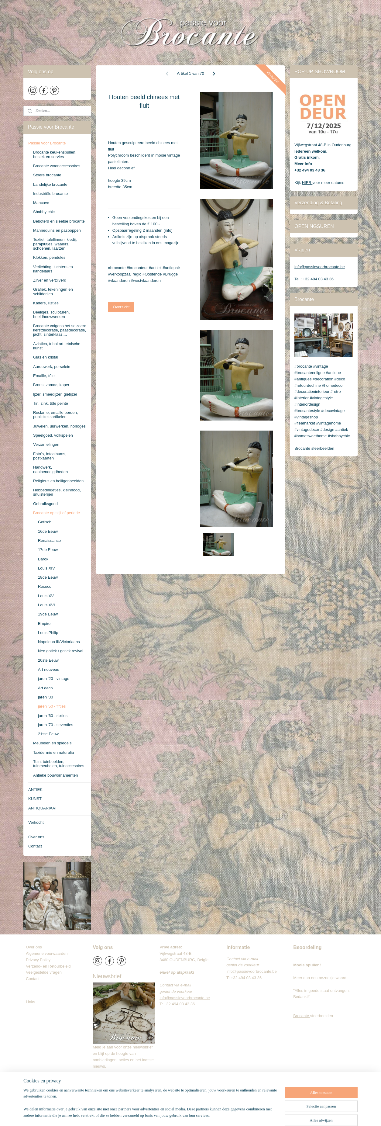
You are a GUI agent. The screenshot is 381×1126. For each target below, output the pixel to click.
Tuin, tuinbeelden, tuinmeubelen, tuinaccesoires (58, 763)
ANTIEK (35, 789)
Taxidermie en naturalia (53, 752)
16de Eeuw (48, 531)
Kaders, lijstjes (46, 303)
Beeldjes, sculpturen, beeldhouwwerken (51, 314)
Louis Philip (48, 632)
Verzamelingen (46, 444)
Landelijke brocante (50, 184)
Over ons (36, 837)
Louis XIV (46, 568)
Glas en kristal (45, 357)
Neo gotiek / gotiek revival (60, 651)
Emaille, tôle (44, 375)
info (168, 230)
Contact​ (35, 978)
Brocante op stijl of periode (56, 513)
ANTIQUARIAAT (42, 808)
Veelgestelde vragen (44, 972)
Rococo (44, 586)
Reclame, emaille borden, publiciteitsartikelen (55, 414)
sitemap (185, 1115)
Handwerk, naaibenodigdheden (50, 469)
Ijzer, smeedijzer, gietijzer (55, 394)
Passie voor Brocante (47, 143)
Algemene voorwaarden (46, 953)
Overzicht (121, 307)
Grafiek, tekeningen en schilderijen (53, 291)
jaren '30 (45, 697)
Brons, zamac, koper (51, 385)
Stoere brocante (47, 175)
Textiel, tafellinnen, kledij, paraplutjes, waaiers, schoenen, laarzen (55, 244)
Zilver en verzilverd (49, 280)
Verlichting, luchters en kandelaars (53, 269)
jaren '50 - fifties (52, 706)
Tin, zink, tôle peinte (50, 403)
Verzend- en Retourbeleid (48, 966)
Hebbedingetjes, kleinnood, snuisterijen (57, 492)
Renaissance (49, 540)
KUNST (35, 798)
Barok (43, 559)
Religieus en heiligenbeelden (58, 481)
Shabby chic (44, 212)
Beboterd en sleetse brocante (59, 221)
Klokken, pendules (49, 257)
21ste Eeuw (48, 734)
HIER (307, 182)
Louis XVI (46, 605)
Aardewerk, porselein (51, 366)
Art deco (45, 688)
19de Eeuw (48, 614)
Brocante (302, 448)
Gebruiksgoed (45, 503)
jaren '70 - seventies (55, 724)
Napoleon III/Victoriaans (59, 641)
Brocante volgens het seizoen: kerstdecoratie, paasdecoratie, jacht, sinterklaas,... (59, 330)
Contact (35, 846)
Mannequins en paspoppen (57, 230)
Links (30, 1002)
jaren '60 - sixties (52, 715)
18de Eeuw (48, 577)
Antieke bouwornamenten (55, 775)
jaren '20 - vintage (53, 678)
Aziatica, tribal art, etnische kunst (56, 345)
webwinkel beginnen (216, 1115)
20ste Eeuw (48, 660)
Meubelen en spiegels (52, 743)
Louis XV (46, 596)
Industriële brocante (50, 193)
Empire (44, 623)
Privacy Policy (38, 960)
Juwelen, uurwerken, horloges (59, 426)
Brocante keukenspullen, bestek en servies (54, 154)
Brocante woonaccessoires (56, 166)
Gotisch (44, 522)
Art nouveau (48, 669)
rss (196, 1115)
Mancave (41, 202)
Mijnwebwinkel (263, 1115)
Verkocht (36, 822)
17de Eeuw (48, 549)
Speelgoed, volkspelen (53, 435)
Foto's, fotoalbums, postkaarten (49, 456)
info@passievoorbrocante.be (319, 267)
